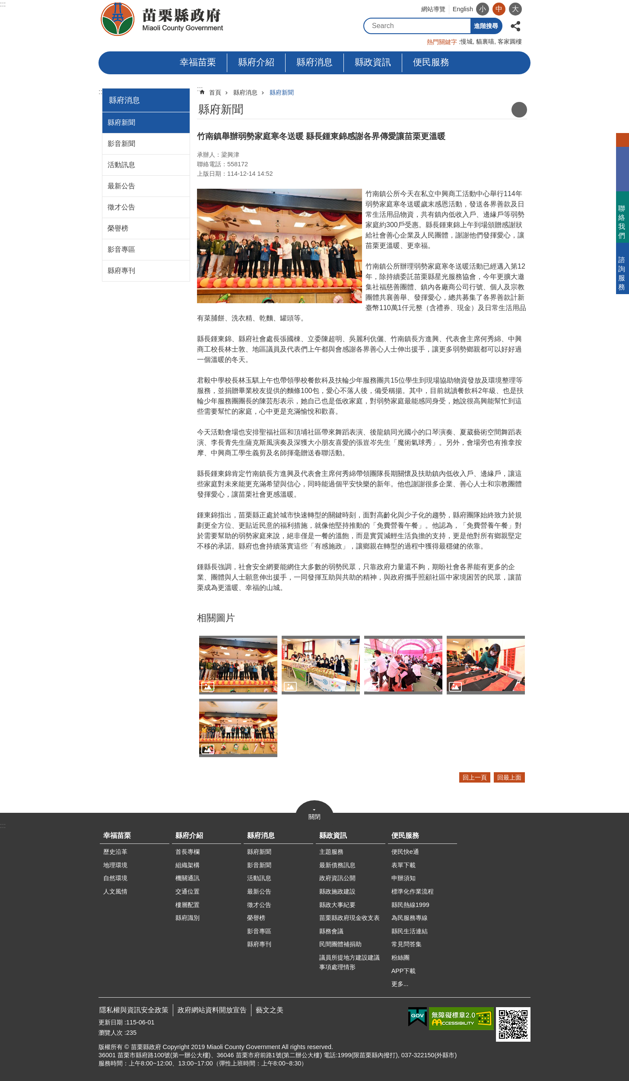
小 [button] (482, 9)
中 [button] (499, 9)
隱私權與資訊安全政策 (133, 1010)
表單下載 (403, 865)
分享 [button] (515, 25)
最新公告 (121, 186)
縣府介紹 (256, 62)
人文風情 (115, 891)
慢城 (467, 41)
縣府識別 (187, 917)
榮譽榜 (118, 228)
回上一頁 (475, 777)
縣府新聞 (121, 122)
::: (3, 4)
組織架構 (187, 865)
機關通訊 (187, 878)
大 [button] (515, 9)
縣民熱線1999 (410, 904)
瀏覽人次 (110, 1032)
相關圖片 (216, 617)
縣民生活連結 (409, 931)
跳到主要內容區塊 (4, 4)
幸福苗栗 (198, 62)
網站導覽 (433, 9)
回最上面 (509, 777)
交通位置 (187, 891)
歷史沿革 (115, 851)
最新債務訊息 (337, 865)
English (463, 9)
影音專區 (121, 249)
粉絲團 (400, 957)
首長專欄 (187, 851)
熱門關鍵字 (442, 41)
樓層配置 (187, 904)
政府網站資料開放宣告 (212, 1010)
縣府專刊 (121, 270)
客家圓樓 (510, 41)
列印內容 (519, 109)
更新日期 (110, 1022)
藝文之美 (269, 1010)
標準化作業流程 (412, 891)
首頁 (215, 92)
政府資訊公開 (337, 878)
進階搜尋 (486, 25)
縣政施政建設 (337, 891)
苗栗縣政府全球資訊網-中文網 (162, 19)
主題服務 (331, 851)
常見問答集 (406, 944)
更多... (400, 983)
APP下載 (403, 970)
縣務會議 (331, 931)
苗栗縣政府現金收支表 (349, 917)
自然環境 (115, 878)
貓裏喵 (485, 41)
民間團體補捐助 (340, 944)
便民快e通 (405, 851)
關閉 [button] (314, 816)
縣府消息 (314, 62)
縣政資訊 (373, 62)
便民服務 (431, 62)
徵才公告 (121, 207)
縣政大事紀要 (337, 904)
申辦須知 (403, 878)
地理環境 (115, 865)
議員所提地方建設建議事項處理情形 (349, 962)
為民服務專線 (409, 917)
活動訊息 (121, 164)
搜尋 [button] (462, 26)
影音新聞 (121, 143)
